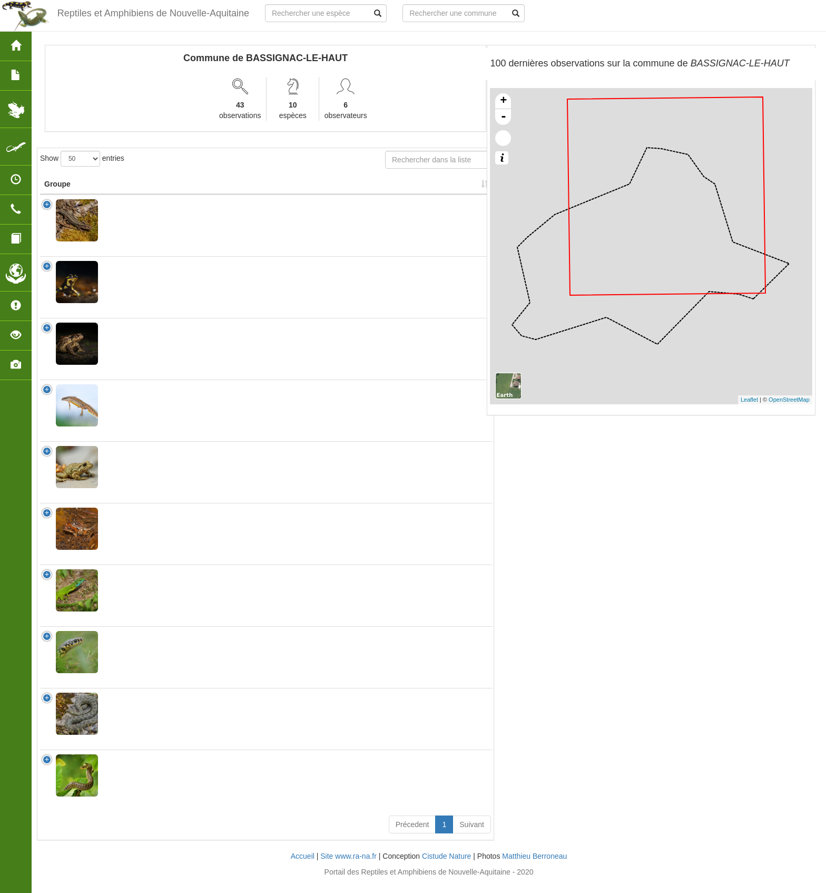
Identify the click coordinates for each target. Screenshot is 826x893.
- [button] (503, 117)
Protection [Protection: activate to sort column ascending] (290, 194)
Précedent (412, 835)
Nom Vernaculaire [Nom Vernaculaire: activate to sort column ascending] (212, 189)
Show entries (82, 159)
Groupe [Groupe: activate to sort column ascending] (57, 194)
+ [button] (503, 101)
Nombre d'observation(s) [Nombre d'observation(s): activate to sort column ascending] (357, 189)
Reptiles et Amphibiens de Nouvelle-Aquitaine (153, 13)
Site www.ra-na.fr (348, 866)
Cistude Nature (446, 866)
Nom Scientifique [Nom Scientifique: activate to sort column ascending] (136, 194)
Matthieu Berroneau (534, 866)
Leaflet (749, 399)
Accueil (302, 866)
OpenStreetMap (789, 399)
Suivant (471, 835)
